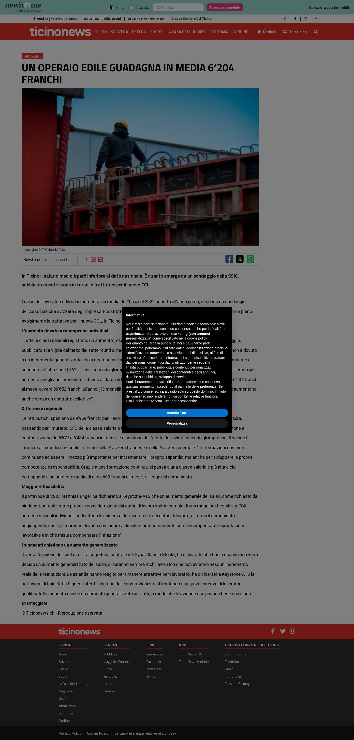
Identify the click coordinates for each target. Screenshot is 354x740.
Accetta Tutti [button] (177, 413)
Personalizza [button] (177, 423)
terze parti (202, 343)
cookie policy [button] (197, 338)
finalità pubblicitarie (140, 367)
